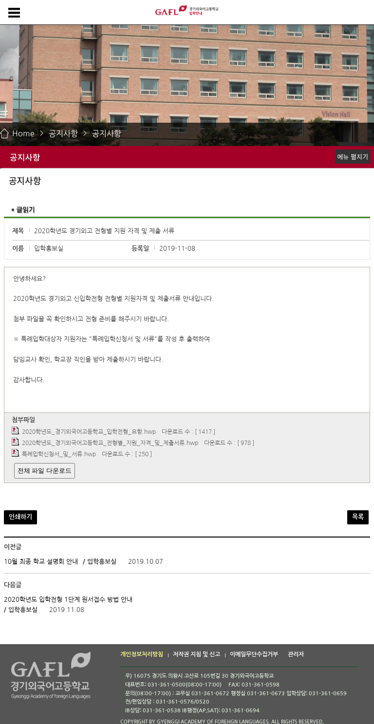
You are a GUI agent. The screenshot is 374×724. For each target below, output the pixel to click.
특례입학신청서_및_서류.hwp (59, 455)
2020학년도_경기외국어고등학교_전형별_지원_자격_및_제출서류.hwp (110, 443)
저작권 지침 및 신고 (196, 654)
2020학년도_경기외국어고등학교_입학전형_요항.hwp (89, 432)
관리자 (296, 654)
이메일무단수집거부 (254, 654)
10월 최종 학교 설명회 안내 (41, 561)
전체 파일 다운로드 (45, 470)
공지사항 (63, 133)
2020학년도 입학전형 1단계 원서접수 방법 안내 (68, 599)
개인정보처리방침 (141, 654)
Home (23, 133)
